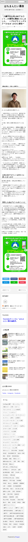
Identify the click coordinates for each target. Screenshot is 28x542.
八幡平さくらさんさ (8, 507)
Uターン (17, 406)
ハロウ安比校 (20, 436)
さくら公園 (19, 420)
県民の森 (12, 475)
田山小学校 (6, 499)
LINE (14, 282)
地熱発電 (11, 497)
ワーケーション (7, 447)
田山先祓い (13, 499)
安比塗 (4, 453)
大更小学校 (10, 494)
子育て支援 (12, 480)
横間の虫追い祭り (7, 461)
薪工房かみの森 (19, 488)
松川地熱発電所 (17, 486)
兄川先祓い (6, 475)
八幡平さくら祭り (19, 507)
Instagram (10, 393)
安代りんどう (6, 450)
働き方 (4, 502)
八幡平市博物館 (20, 516)
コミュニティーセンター (9, 420)
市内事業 (19, 480)
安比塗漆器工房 (12, 453)
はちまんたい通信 (14, 6)
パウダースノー (7, 434)
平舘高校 (5, 524)
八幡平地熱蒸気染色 (19, 518)
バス (14, 434)
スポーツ (16, 426)
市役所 (4, 483)
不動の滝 (11, 521)
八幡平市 (5, 513)
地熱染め (5, 497)
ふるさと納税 (16, 439)
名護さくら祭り (7, 527)
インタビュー (12, 412)
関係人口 (11, 464)
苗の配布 (5, 521)
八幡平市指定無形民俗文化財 (16, 513)
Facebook (14, 278)
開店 (19, 461)
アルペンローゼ (7, 409)
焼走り (12, 488)
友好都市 (20, 527)
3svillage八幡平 (7, 404)
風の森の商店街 (19, 521)
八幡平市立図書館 (7, 518)
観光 (23, 461)
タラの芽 (15, 428)
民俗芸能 (22, 524)
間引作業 (5, 464)
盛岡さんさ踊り (7, 491)
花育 (15, 461)
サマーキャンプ (7, 423)
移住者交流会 (15, 456)
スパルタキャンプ (7, 426)
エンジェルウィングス (8, 415)
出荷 (4, 486)
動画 (9, 502)
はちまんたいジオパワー (9, 436)
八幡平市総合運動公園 (8, 516)
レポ (23, 445)
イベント (5, 412)
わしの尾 (15, 447)
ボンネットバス (7, 445)
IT (22, 404)
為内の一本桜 (21, 453)
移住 (4, 456)
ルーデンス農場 (16, 445)
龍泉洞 (4, 529)
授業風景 (15, 483)
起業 (19, 469)
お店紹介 (18, 417)
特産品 (19, 502)
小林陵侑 (9, 486)
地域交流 (16, 494)
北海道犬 (15, 524)
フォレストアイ (7, 439)
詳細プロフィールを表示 (9, 308)
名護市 (14, 527)
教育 (12, 472)
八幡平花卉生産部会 (8, 510)
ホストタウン (14, 442)
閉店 (10, 524)
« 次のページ (5, 290)
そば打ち (22, 426)
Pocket (22, 282)
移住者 (8, 456)
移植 (10, 458)
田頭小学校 (20, 499)
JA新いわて (6, 406)
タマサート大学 (7, 428)
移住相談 (5, 458)
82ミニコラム (16, 404)
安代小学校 (14, 450)
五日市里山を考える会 (8, 477)
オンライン (6, 417)
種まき (9, 483)
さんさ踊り (15, 423)
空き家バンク (19, 472)
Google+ (22, 278)
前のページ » (22, 290)
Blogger (17, 537)
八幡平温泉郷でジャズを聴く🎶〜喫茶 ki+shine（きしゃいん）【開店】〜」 (17, 355)
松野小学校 (6, 488)
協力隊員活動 (6, 472)
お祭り (12, 417)
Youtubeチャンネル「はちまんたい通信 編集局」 (13, 320)
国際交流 (5, 480)
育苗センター (16, 458)
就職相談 (22, 483)
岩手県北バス (6, 469)
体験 (4, 494)
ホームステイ (6, 442)
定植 (17, 497)
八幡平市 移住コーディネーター (13, 306)
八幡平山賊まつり (19, 510)
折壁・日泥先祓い (17, 491)
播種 (24, 502)
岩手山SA (13, 469)
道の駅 (14, 502)
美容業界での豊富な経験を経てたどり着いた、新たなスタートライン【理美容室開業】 (16, 376)
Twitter (6, 278)
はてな (5, 282)
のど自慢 (13, 431)
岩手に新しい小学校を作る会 (10, 467)
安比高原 (21, 450)
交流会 (17, 477)
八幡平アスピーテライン (9, 505)
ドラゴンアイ (6, 431)
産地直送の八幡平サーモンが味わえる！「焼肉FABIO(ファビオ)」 (16, 335)
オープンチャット (20, 415)
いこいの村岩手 (16, 409)
